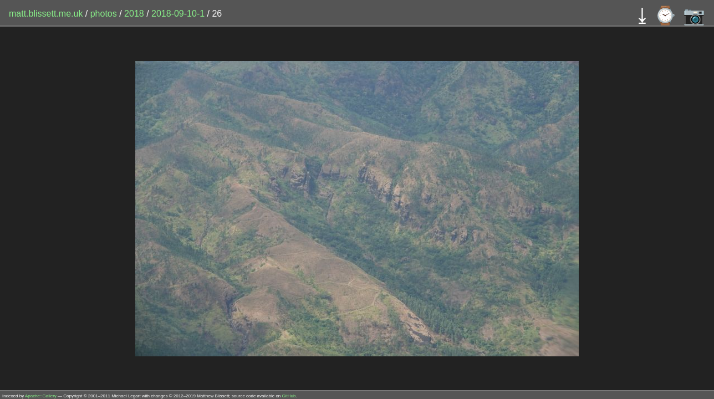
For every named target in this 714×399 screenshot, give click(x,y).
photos (103, 13)
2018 (134, 13)
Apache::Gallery (41, 395)
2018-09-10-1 (178, 13)
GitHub (289, 395)
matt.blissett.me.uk (46, 13)
